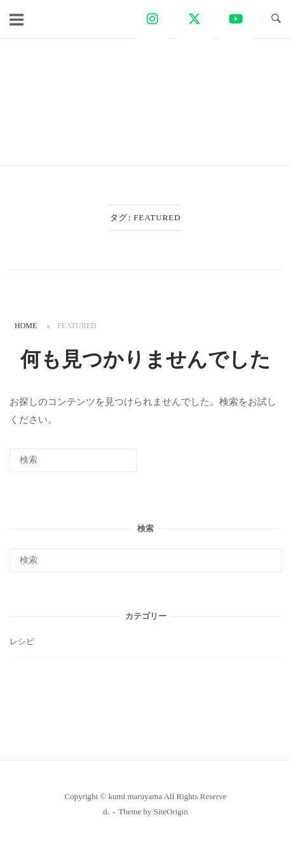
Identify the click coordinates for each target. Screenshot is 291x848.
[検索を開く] (276, 19)
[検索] (108, 464)
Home (26, 325)
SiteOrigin (171, 811)
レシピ (22, 641)
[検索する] (73, 460)
